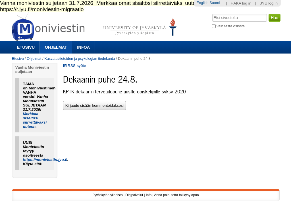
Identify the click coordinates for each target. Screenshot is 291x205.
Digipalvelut (134, 195)
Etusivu (26, 47)
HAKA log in (241, 3)
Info (148, 195)
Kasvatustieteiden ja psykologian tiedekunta (79, 58)
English (203, 3)
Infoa (83, 47)
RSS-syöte (74, 65)
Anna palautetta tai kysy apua (176, 195)
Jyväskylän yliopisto (107, 195)
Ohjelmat (56, 47)
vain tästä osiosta (231, 26)
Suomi (214, 3)
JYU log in (269, 3)
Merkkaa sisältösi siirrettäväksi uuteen (35, 120)
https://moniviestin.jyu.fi (45, 159)
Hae (211, 13)
